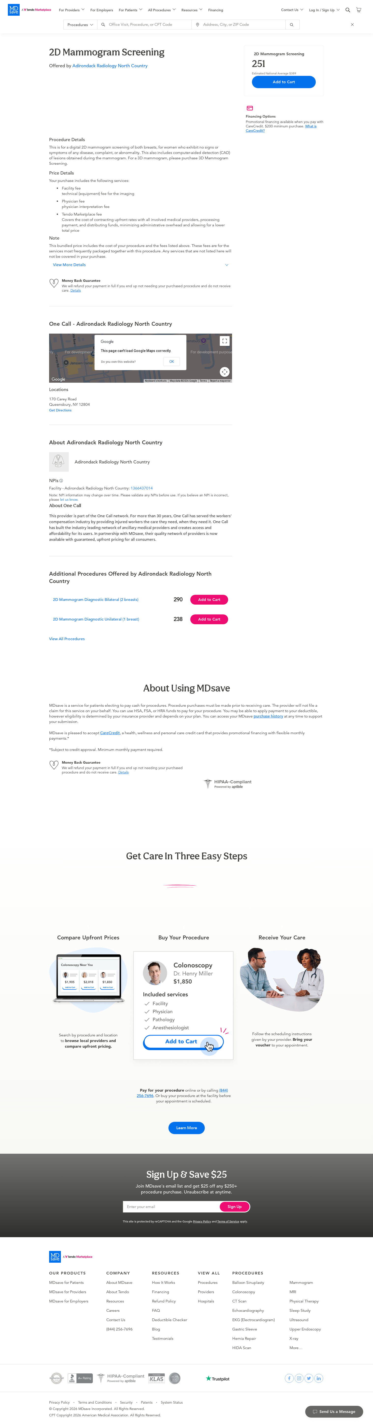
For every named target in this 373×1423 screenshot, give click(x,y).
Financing (215, 10)
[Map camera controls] (225, 372)
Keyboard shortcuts (156, 380)
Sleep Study (300, 1308)
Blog (156, 1327)
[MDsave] (29, 10)
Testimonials (162, 1336)
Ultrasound (299, 1317)
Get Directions (60, 410)
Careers (113, 1308)
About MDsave (119, 1280)
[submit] (295, 24)
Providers (206, 1289)
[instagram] (299, 1376)
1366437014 (142, 488)
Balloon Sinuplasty (248, 1280)
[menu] (162, 10)
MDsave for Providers (67, 1289)
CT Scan (239, 1299)
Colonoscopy (243, 1289)
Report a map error (220, 380)
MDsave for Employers (68, 1299)
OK (171, 362)
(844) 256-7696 (119, 1327)
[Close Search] (354, 24)
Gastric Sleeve (244, 1327)
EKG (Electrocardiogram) (253, 1317)
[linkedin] (318, 1376)
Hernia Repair (244, 1336)
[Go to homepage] (70, 1254)
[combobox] (147, 24)
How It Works (163, 1280)
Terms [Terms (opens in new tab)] (203, 380)
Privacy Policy (202, 1219)
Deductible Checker (169, 1317)
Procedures (208, 1280)
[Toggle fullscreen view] (225, 341)
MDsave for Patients (66, 1280)
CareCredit (110, 733)
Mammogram (301, 1280)
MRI (293, 1289)
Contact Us (115, 1317)
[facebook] (289, 1376)
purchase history (268, 716)
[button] (140, 265)
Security (126, 1400)
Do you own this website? (118, 362)
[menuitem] (71, 10)
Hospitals (206, 1299)
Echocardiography (248, 1308)
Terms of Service (228, 1219)
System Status (172, 1400)
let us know (68, 499)
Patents (146, 1400)
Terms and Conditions (95, 1400)
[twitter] (308, 1376)
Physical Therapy (304, 1299)
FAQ (156, 1308)
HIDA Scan (241, 1345)
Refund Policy (164, 1299)
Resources (115, 1299)
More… (296, 1345)
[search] (347, 10)
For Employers (101, 10)
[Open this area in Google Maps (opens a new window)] (58, 379)
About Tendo (117, 1289)
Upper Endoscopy (305, 1327)
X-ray (294, 1336)
